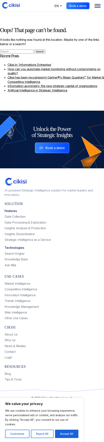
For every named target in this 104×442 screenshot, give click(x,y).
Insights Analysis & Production (25, 228)
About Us (11, 334)
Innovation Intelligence (20, 295)
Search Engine (14, 253)
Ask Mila (10, 265)
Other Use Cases (16, 318)
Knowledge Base (16, 259)
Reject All (42, 433)
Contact (10, 352)
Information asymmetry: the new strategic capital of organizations (52, 86)
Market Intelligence (17, 283)
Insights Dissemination (20, 234)
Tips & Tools (13, 379)
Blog (8, 374)
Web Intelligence (16, 312)
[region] (42, 420)
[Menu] (98, 6)
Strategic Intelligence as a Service (28, 240)
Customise (17, 433)
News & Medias (15, 346)
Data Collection (15, 216)
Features (11, 211)
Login (8, 357)
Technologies (14, 248)
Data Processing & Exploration (25, 222)
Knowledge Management (22, 307)
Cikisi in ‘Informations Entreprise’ (30, 65)
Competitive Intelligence (21, 289)
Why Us (10, 340)
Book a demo (78, 5)
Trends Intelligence (17, 301)
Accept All (66, 433)
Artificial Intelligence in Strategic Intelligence (37, 90)
